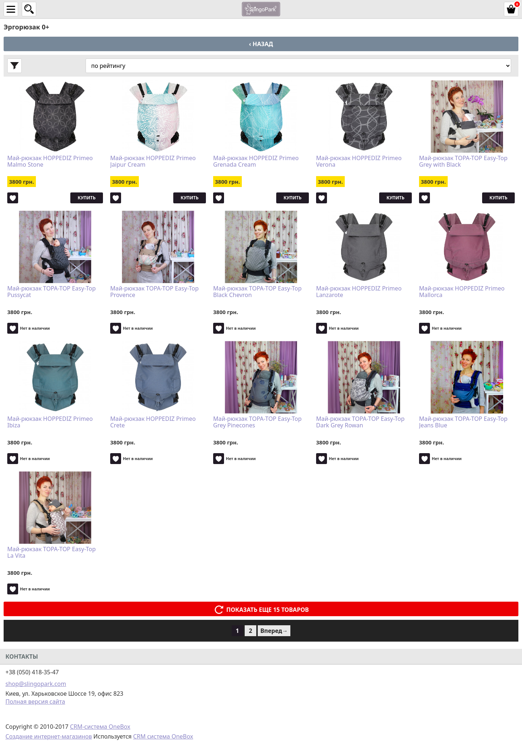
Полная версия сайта (35, 702)
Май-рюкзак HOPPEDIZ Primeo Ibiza (50, 422)
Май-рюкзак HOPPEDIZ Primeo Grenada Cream (256, 161)
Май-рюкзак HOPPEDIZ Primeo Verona (359, 161)
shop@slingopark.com (35, 684)
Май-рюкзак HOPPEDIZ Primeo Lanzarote (359, 292)
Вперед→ (274, 631)
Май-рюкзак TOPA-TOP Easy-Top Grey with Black (463, 161)
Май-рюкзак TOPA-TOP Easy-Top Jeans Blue (463, 422)
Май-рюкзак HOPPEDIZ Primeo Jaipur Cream (153, 161)
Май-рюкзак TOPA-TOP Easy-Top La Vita (51, 553)
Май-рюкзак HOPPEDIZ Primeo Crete (153, 422)
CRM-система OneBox (100, 727)
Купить (86, 198)
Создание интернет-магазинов (48, 736)
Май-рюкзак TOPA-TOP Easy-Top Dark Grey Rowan (360, 422)
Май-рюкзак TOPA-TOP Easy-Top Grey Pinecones (257, 422)
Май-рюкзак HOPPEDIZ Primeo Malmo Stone (50, 161)
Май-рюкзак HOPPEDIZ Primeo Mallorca (462, 292)
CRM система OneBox (163, 736)
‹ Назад (261, 44)
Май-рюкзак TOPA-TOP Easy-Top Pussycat (51, 292)
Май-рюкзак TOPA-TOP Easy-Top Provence (154, 292)
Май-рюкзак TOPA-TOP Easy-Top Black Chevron (257, 292)
